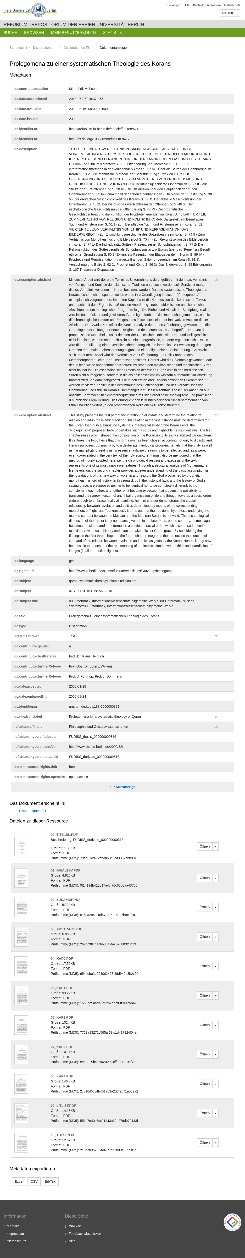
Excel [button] (19, 1181)
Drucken (75, 1226)
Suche (10, 33)
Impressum (213, 5)
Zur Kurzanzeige (123, 787)
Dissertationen (44, 48)
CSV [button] (34, 1181)
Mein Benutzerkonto (73, 33)
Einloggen (173, 5)
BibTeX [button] (50, 1181)
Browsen (34, 33)
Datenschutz (232, 5)
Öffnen (205, 846)
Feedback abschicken (85, 1234)
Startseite (17, 48)
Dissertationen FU (77, 48)
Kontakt (198, 5)
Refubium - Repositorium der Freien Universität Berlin (74, 24)
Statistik (112, 33)
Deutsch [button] (230, 13)
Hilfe (186, 5)
